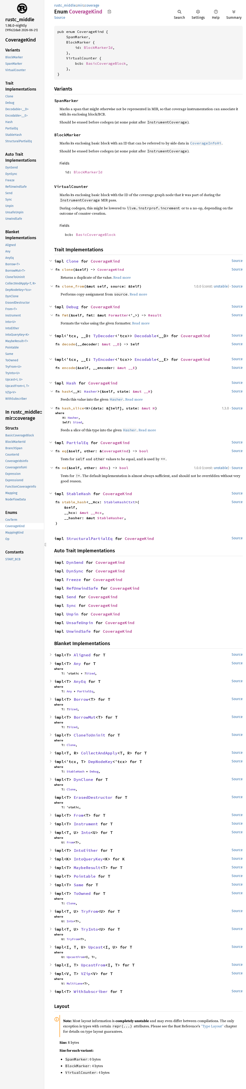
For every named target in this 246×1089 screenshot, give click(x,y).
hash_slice (73, 408)
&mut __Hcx (91, 512)
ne (64, 468)
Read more (122, 277)
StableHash (78, 493)
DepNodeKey (100, 761)
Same (78, 884)
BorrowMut (85, 717)
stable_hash (74, 502)
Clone (72, 261)
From (78, 815)
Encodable (145, 359)
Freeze (73, 579)
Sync (71, 605)
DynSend (74, 562)
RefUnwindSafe (82, 588)
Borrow (81, 699)
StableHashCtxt (119, 502)
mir (80, 5)
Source (59, 17)
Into (86, 832)
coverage (92, 5)
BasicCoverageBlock (106, 63)
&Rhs (104, 468)
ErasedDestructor (93, 797)
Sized (77, 422)
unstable (221, 286)
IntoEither (86, 850)
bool (143, 451)
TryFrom (89, 911)
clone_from (73, 286)
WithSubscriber (91, 991)
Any (77, 663)
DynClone (83, 779)
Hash (71, 383)
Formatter (118, 315)
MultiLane (75, 983)
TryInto (89, 929)
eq (64, 451)
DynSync (74, 571)
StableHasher (110, 518)
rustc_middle (65, 5)
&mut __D (110, 344)
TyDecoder (104, 335)
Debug (72, 306)
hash (66, 391)
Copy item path (109, 11)
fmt (65, 315)
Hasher (90, 391)
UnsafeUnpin (79, 622)
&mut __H (141, 391)
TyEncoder (104, 359)
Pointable (85, 876)
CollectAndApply (99, 753)
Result (154, 315)
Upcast (95, 947)
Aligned (82, 654)
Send (71, 596)
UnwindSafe (78, 631)
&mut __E (126, 368)
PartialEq (77, 442)
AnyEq (80, 681)
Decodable (145, 335)
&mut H (148, 408)
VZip (86, 973)
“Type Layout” (212, 1026)
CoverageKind (105, 261)
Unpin (72, 614)
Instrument (86, 823)
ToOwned (82, 893)
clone (67, 269)
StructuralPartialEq (89, 538)
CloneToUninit (89, 735)
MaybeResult (87, 867)
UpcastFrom (75, 957)
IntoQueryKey (88, 859)
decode (68, 344)
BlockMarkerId (98, 47)
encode (68, 368)
